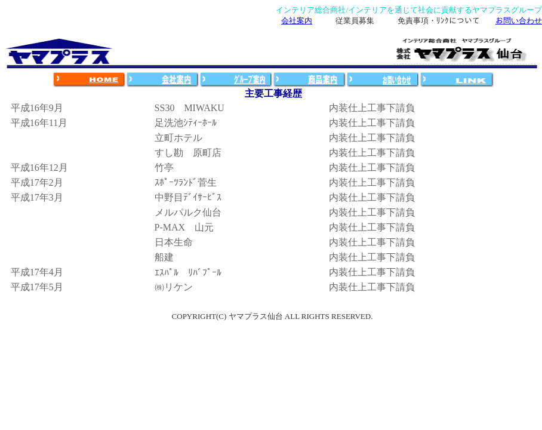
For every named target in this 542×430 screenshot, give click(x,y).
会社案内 (296, 20)
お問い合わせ (518, 20)
